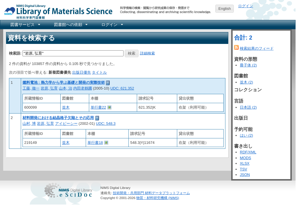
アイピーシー (66, 123)
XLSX (244, 163)
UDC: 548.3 (105, 123)
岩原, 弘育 (49, 88)
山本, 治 (65, 88)
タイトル (99, 72)
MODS (245, 158)
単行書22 (98, 107)
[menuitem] (25, 24)
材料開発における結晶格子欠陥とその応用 (58, 118)
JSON (245, 174)
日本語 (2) (248, 107)
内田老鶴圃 (82, 88)
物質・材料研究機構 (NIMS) (157, 198)
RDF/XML (248, 152)
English (224, 8)
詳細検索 (147, 53)
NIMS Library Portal (57, 11)
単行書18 (95, 142)
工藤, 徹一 (31, 88)
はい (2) (246, 135)
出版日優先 (81, 72)
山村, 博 (29, 123)
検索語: (15, 53)
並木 (66, 107)
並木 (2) (246, 82)
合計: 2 (243, 37)
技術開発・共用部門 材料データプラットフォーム (151, 193)
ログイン (245, 6)
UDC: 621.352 (122, 88)
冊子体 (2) (248, 65)
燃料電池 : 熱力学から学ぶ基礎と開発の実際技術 (64, 82)
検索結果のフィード (257, 48)
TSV (243, 169)
